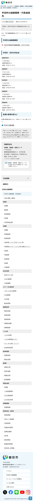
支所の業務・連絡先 (9, 198)
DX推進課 (6, 267)
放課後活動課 (8, 431)
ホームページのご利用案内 (14, 479)
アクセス (8, 471)
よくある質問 (10, 483)
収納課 (6, 263)
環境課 (6, 387)
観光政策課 (7, 303)
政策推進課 (7, 234)
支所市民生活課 (8, 222)
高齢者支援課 (8, 323)
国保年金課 (7, 311)
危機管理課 (7, 407)
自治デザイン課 (8, 275)
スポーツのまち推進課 (10, 291)
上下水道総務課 (8, 395)
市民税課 (6, 255)
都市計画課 (7, 371)
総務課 (6, 205)
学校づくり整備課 (9, 419)
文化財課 (6, 299)
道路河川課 (7, 367)
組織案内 (22, 6)
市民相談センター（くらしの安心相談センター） (17, 246)
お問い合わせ (10, 487)
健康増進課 (7, 327)
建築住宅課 (7, 375)
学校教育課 (7, 423)
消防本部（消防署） (9, 448)
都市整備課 (7, 379)
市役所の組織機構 (9, 125)
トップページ (10, 6)
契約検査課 (7, 214)
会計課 (6, 435)
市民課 (6, 218)
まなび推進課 (8, 279)
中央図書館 (7, 283)
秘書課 (6, 230)
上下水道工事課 (8, 399)
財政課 (6, 250)
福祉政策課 (7, 315)
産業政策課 (7, 355)
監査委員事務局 (8, 444)
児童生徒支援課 (8, 427)
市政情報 (17, 6)
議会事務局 (7, 440)
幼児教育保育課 (8, 347)
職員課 (6, 210)
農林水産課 (7, 359)
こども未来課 (8, 335)
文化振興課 (7, 295)
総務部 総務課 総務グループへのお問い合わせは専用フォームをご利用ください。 (17, 164)
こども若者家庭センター (11, 339)
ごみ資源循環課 (8, 391)
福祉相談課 (7, 319)
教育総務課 (7, 415)
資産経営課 (7, 238)
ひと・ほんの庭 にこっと (11, 343)
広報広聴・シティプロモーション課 (13, 242)
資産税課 (6, 259)
